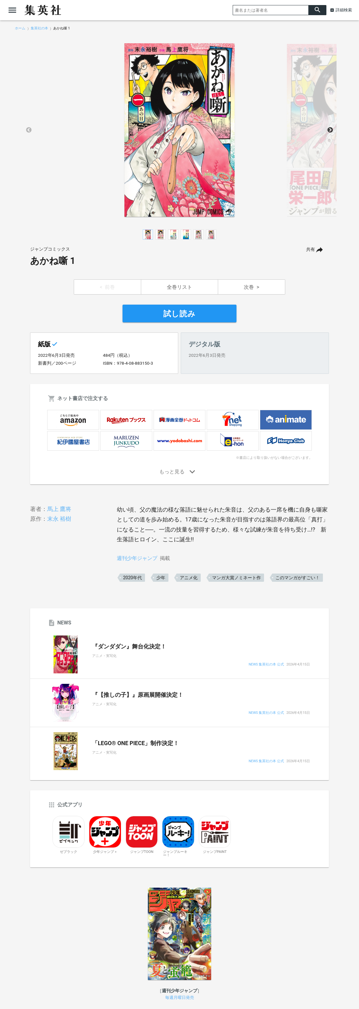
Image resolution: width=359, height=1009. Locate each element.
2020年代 (132, 577)
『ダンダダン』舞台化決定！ (129, 646)
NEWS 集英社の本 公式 (266, 664)
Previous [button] (28, 130)
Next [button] (330, 130)
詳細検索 (344, 10)
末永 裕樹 (59, 518)
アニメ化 (189, 577)
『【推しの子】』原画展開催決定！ (137, 695)
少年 (160, 577)
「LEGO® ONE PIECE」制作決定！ (135, 743)
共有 (310, 249)
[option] (179, 130)
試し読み (179, 313)
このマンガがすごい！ (297, 577)
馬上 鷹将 (59, 509)
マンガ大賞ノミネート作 (236, 577)
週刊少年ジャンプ (137, 558)
